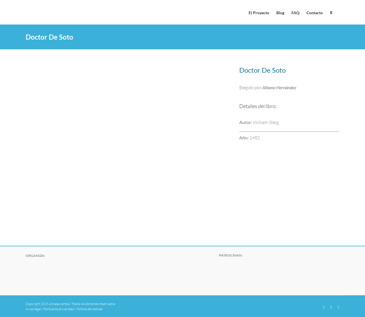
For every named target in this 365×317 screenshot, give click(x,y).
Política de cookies (89, 309)
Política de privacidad (58, 309)
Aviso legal (33, 309)
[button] (331, 12)
